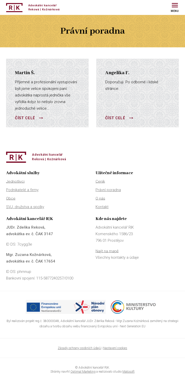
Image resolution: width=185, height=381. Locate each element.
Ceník (100, 181)
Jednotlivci (15, 181)
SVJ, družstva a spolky (25, 207)
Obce (10, 198)
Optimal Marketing (83, 371)
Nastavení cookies (115, 348)
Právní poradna (108, 190)
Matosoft (128, 371)
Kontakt (102, 207)
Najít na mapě (107, 251)
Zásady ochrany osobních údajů (79, 348)
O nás (100, 198)
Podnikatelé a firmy (22, 190)
